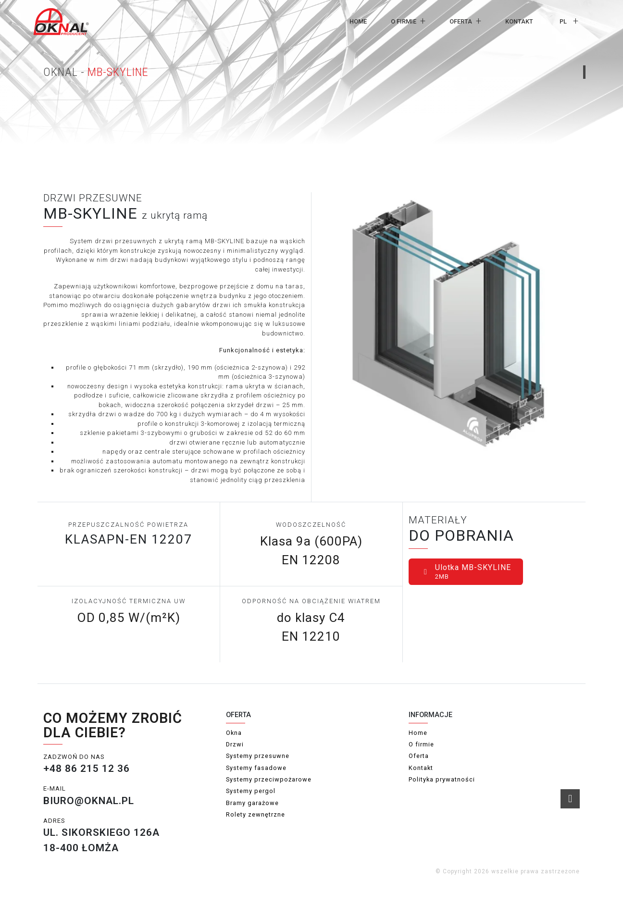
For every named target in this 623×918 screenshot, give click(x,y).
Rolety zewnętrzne (255, 814)
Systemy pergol (250, 790)
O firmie (403, 21)
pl (563, 21)
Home (358, 21)
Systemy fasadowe (256, 767)
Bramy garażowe (252, 802)
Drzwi (235, 744)
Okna (234, 732)
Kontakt (519, 21)
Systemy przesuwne (257, 755)
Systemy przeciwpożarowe (269, 779)
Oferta (460, 21)
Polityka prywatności (442, 779)
